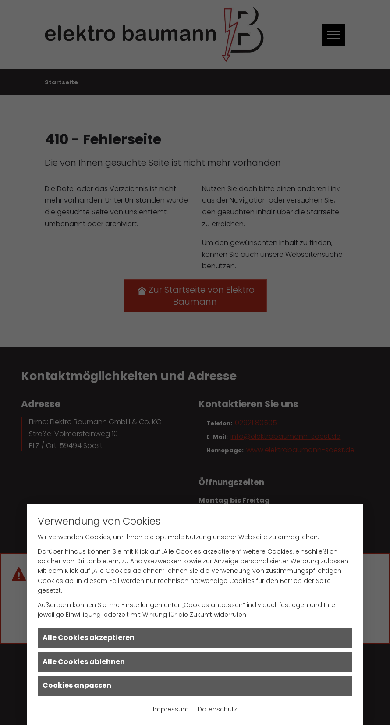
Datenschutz (217, 709)
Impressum (171, 709)
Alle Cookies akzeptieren (89, 638)
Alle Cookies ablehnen (84, 662)
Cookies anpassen (77, 685)
